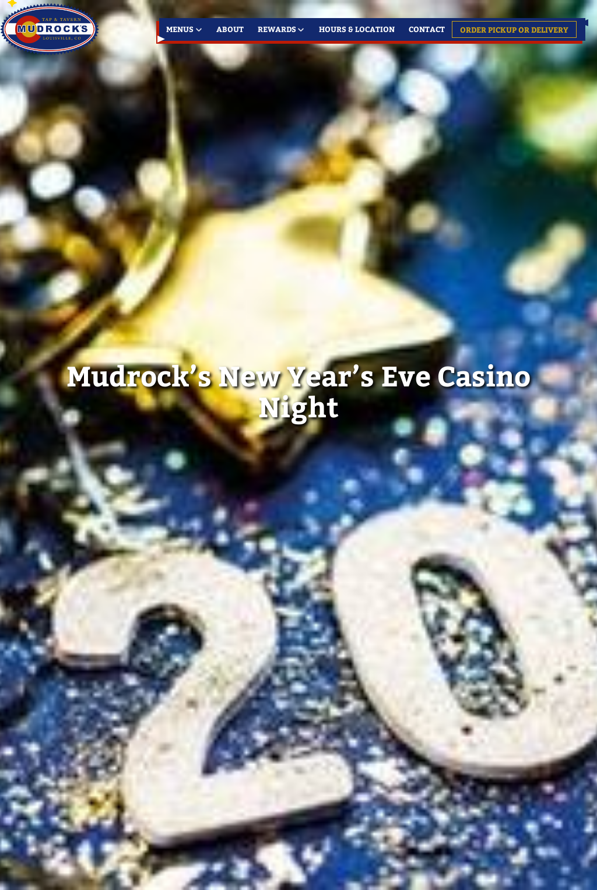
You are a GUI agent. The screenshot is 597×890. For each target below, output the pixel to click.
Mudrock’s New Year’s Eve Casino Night (298, 390)
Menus (180, 29)
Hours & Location (357, 29)
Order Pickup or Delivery (514, 29)
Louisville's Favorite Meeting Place (51, 29)
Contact (427, 29)
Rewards (277, 29)
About (230, 29)
